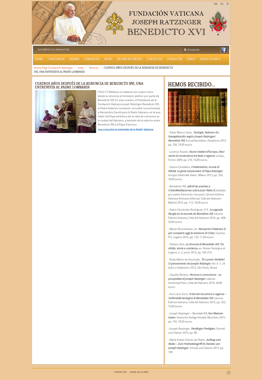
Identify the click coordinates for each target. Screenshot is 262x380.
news (81, 67)
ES (221, 3)
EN (215, 3)
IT (228, 3)
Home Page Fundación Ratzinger (53, 67)
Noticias (94, 67)
